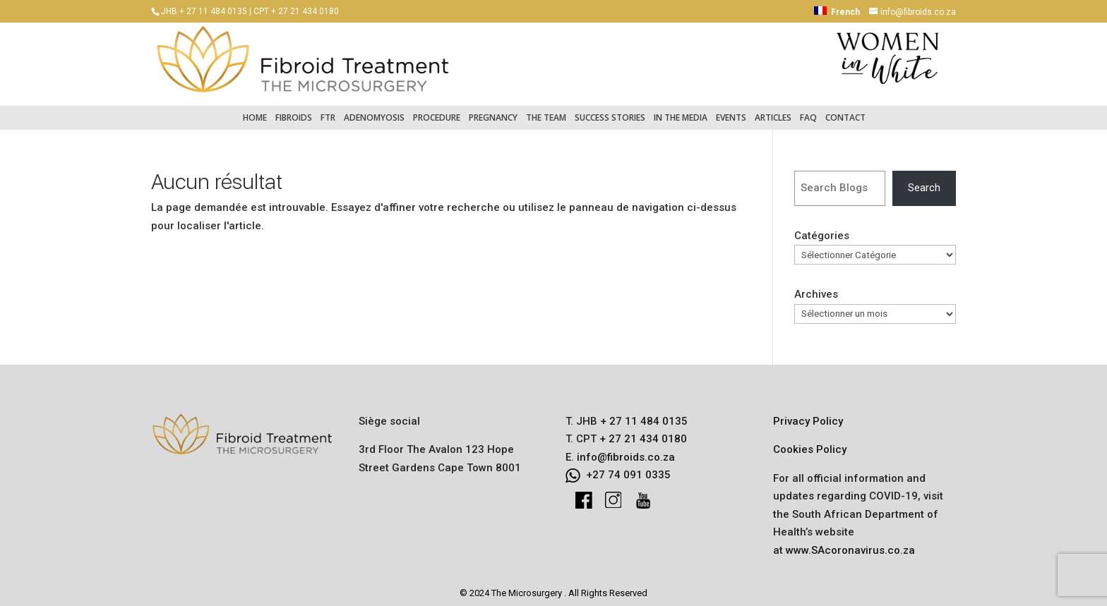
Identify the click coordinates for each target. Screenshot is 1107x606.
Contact (845, 110)
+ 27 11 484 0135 (642, 414)
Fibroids (293, 110)
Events (731, 110)
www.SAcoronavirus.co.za (850, 543)
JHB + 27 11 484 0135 (204, 11)
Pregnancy (493, 110)
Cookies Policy (809, 442)
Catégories (821, 228)
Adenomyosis (374, 110)
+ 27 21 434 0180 (642, 431)
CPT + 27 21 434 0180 (296, 11)
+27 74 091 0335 (628, 467)
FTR (328, 110)
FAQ (808, 110)
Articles (773, 110)
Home (255, 110)
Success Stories (610, 110)
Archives (816, 287)
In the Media (680, 110)
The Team (546, 110)
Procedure (436, 110)
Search (924, 180)
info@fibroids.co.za (626, 450)
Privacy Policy (808, 414)
